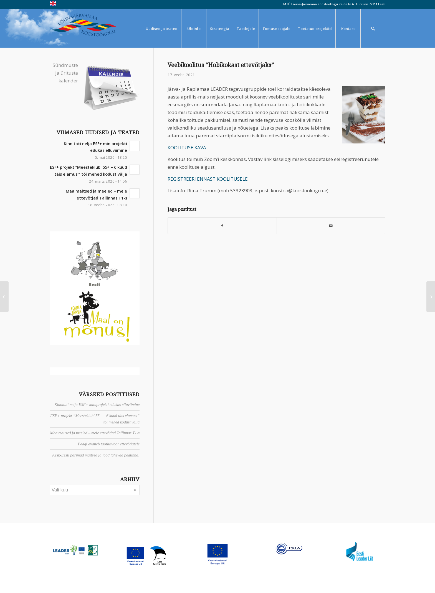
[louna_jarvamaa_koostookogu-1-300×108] (88, 28)
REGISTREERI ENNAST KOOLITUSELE (208, 179)
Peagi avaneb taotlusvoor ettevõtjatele (109, 444)
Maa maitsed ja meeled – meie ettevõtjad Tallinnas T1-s (95, 433)
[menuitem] (161, 28)
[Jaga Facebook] (222, 226)
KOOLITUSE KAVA (187, 147)
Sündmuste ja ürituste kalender (65, 73)
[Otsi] (372, 28)
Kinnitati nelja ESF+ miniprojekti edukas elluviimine (97, 404)
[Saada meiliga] (331, 226)
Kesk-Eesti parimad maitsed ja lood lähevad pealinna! (96, 455)
